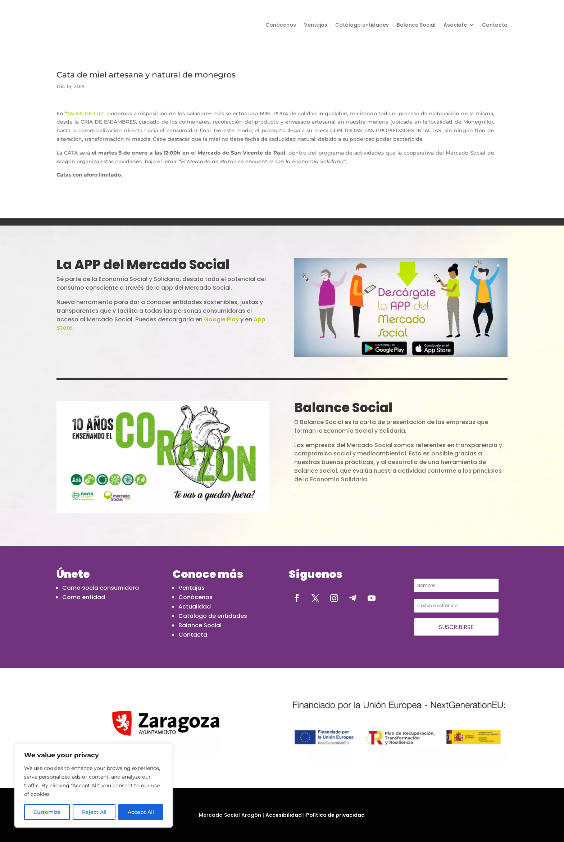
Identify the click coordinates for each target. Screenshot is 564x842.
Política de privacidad (335, 815)
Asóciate (455, 24)
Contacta (495, 24)
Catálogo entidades (362, 24)
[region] (93, 785)
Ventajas (315, 24)
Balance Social (416, 24)
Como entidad (83, 597)
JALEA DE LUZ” (87, 113)
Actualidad (194, 606)
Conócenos (280, 24)
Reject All (94, 812)
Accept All (141, 812)
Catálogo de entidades (212, 616)
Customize (47, 812)
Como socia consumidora (100, 588)
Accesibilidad (283, 815)
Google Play (221, 319)
